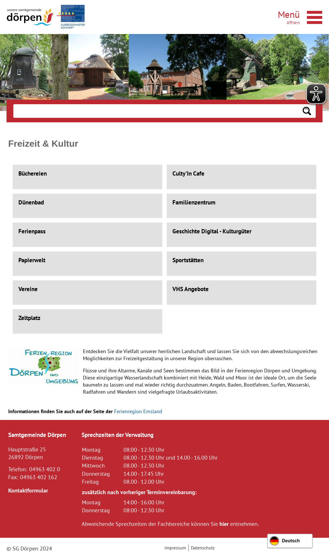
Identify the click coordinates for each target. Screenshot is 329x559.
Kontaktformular (28, 490)
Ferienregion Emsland (138, 411)
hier (224, 523)
